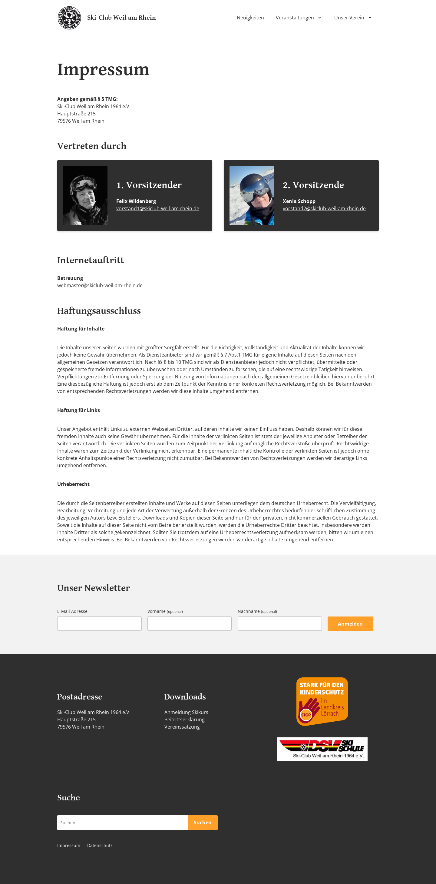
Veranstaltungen (295, 17)
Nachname (257, 611)
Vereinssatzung (182, 726)
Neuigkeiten (250, 17)
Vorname (165, 611)
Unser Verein (349, 17)
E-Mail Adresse (72, 611)
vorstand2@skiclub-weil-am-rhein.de (324, 208)
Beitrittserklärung (184, 719)
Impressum (68, 845)
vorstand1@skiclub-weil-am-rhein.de (157, 208)
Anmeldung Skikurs (186, 712)
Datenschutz (100, 845)
